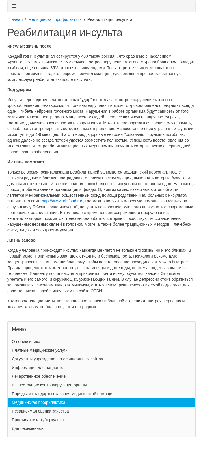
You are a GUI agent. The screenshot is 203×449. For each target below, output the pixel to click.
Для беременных (28, 428)
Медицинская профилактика (55, 19)
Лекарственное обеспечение (39, 376)
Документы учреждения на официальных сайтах (57, 359)
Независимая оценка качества (40, 411)
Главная (15, 19)
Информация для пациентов (39, 367)
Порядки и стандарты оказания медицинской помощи (62, 393)
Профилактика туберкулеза (38, 419)
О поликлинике (26, 341)
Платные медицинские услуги (40, 350)
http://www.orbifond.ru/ (62, 201)
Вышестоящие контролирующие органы (49, 385)
